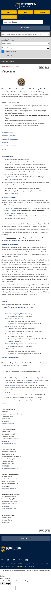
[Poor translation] (7, 583)
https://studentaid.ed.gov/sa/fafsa (15, 179)
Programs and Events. (11, 400)
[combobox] (25, 34)
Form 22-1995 (8, 216)
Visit (25, 12)
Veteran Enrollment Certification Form (16, 213)
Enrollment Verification (9, 136)
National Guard (9, 349)
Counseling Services (10, 395)
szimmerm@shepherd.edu (10, 468)
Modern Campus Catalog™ (42, 570)
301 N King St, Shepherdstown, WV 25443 (20, 564)
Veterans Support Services (10, 146)
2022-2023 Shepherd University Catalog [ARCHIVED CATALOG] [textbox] (21, 34)
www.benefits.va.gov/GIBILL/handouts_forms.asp (17, 307)
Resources (5, 142)
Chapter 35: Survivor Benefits (13, 334)
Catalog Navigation (9, 61)
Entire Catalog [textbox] (6, 43)
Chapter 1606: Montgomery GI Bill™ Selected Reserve (20, 344)
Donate (8, 17)
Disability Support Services (12, 385)
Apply (9, 12)
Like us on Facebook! (30, 382)
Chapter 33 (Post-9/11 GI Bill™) (14, 326)
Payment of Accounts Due (10, 139)
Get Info (42, 12)
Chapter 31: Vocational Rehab (13, 319)
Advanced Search (6, 56)
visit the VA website (10, 210)
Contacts (4, 149)
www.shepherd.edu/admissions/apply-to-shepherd (20, 162)
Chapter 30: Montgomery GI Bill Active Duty (18, 314)
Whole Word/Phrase (10, 51)
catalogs (5, 570)
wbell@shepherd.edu (8, 423)
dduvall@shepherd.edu (9, 443)
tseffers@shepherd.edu (9, 508)
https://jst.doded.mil (10, 193)
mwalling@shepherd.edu (9, 488)
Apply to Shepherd (7, 132)
